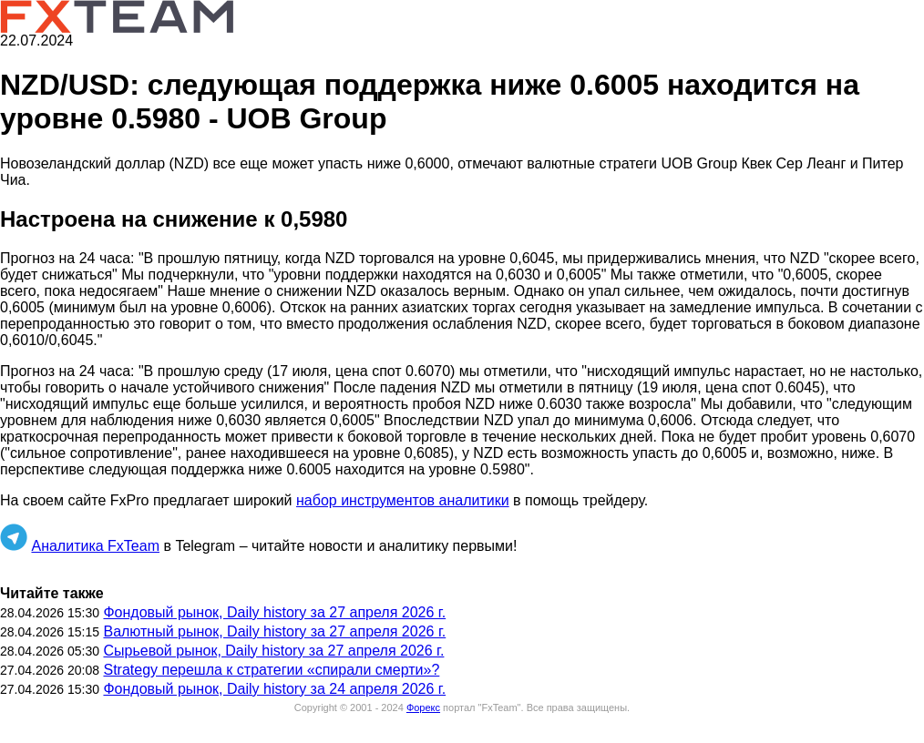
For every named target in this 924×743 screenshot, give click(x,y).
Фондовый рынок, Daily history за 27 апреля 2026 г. (274, 612)
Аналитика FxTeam (95, 546)
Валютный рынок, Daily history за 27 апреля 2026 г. (274, 631)
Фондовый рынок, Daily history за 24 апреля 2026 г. (274, 689)
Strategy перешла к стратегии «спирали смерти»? (271, 669)
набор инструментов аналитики (402, 500)
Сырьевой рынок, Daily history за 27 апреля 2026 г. (273, 650)
